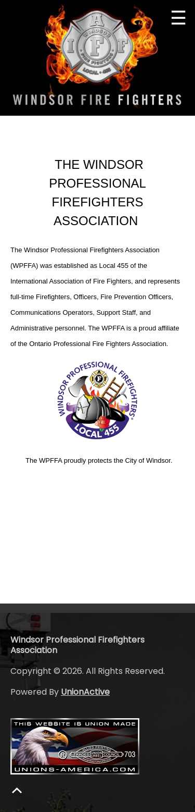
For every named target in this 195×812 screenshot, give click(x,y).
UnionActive (85, 692)
